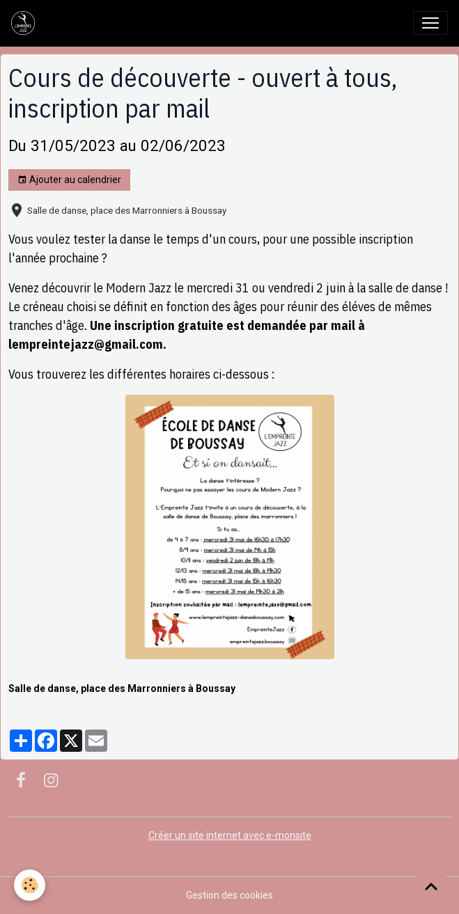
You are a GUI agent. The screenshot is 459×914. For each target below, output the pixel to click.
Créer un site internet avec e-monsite (229, 835)
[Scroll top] (431, 886)
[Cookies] (29, 885)
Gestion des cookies (229, 895)
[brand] (25, 23)
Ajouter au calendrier (69, 180)
